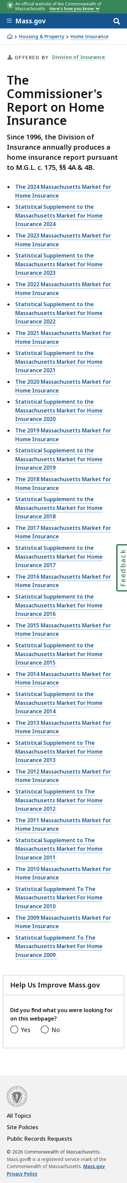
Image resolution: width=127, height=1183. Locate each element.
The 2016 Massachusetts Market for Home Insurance (63, 581)
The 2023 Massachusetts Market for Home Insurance (63, 240)
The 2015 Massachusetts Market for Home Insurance (63, 630)
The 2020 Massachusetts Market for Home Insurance (63, 386)
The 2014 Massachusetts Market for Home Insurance (63, 678)
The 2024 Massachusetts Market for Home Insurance (63, 191)
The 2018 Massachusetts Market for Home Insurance (63, 483)
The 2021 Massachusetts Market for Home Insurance (63, 337)
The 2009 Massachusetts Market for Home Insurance (63, 922)
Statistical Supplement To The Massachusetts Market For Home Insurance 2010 (59, 897)
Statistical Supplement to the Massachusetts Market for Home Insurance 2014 (59, 702)
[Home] (10, 36)
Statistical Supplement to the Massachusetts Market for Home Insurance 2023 (59, 264)
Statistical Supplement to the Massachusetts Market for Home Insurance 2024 (59, 215)
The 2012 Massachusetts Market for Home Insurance (63, 776)
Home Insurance (89, 37)
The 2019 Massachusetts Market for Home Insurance (63, 435)
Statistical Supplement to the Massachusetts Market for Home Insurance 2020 (59, 410)
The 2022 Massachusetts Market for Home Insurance (63, 289)
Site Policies (22, 1127)
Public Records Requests (39, 1138)
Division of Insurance (78, 56)
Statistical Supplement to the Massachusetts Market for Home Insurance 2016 (59, 605)
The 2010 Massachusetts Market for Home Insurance (63, 873)
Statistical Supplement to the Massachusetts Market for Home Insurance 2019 (59, 459)
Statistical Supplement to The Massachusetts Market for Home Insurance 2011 (59, 848)
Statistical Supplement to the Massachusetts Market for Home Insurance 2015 (59, 654)
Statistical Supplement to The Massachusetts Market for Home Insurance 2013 (59, 751)
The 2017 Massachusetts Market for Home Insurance (63, 532)
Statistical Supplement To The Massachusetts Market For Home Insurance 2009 (59, 946)
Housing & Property (41, 37)
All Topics (19, 1115)
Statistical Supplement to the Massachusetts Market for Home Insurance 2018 (59, 507)
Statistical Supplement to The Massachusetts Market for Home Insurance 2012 (59, 800)
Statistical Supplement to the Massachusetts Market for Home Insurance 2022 (59, 312)
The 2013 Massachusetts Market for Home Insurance (63, 727)
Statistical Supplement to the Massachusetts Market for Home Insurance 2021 (59, 361)
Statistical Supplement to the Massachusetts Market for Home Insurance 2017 (59, 556)
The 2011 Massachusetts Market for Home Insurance (63, 825)
